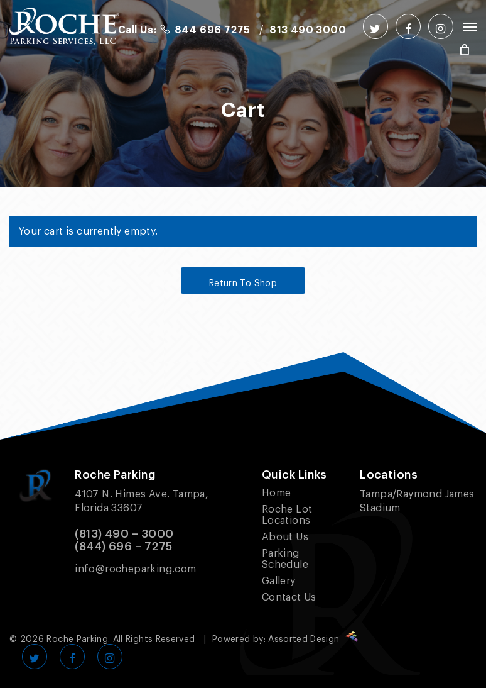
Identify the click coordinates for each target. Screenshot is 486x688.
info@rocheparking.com (135, 569)
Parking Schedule (285, 559)
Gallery (279, 581)
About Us (285, 537)
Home (276, 493)
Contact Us (289, 597)
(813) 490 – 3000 (124, 534)
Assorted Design (313, 639)
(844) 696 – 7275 (123, 546)
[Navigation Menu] (470, 26)
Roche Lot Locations (287, 515)
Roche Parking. (78, 639)
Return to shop (243, 283)
